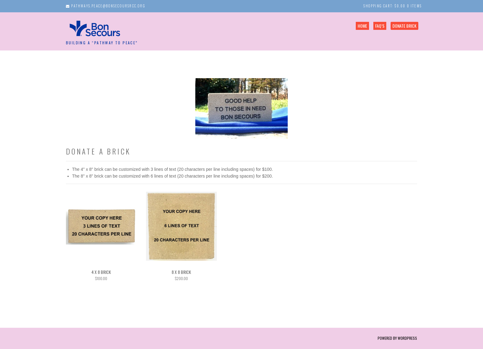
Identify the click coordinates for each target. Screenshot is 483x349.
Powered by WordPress (397, 338)
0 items (414, 5)
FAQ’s (379, 25)
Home (362, 25)
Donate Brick (404, 25)
